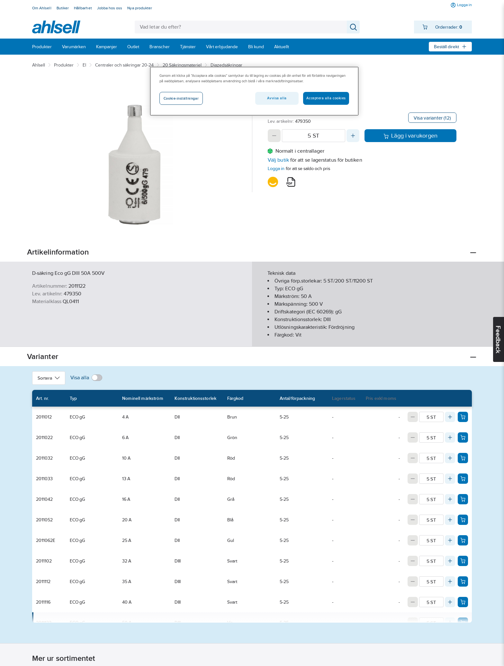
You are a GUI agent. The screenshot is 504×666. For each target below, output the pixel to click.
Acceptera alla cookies (326, 98)
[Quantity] (313, 135)
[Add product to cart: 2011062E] (463, 540)
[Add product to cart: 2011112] (463, 581)
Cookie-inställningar (181, 98)
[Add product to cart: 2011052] (463, 520)
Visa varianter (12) (432, 118)
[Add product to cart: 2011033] (463, 478)
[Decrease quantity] (274, 135)
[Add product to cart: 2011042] (463, 499)
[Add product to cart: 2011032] (463, 458)
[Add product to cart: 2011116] (463, 602)
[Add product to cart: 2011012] (463, 417)
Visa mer (252, 336)
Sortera (49, 378)
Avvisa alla (276, 98)
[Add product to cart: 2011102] (463, 561)
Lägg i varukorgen (410, 135)
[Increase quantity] (352, 135)
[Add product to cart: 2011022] (463, 437)
